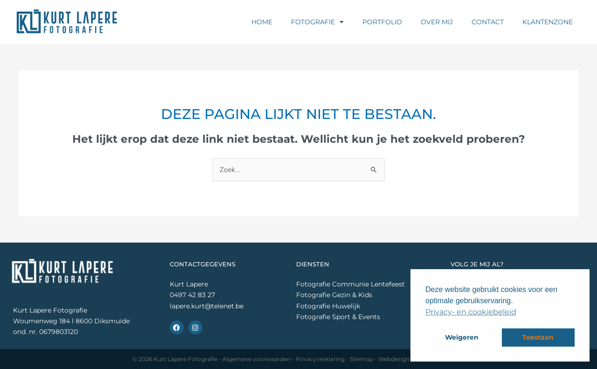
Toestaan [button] (538, 337)
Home (261, 22)
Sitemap (361, 358)
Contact (488, 22)
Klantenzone (547, 22)
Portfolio (382, 22)
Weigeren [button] (462, 337)
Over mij (437, 22)
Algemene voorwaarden (256, 358)
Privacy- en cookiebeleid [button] (470, 311)
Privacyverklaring (320, 358)
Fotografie (317, 22)
